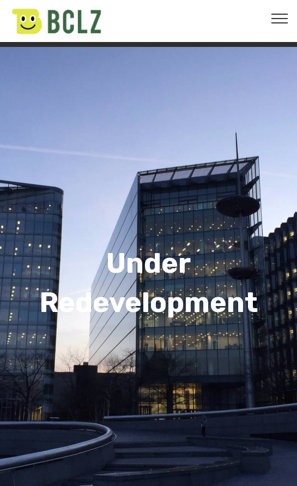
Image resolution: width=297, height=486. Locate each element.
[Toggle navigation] (279, 18)
